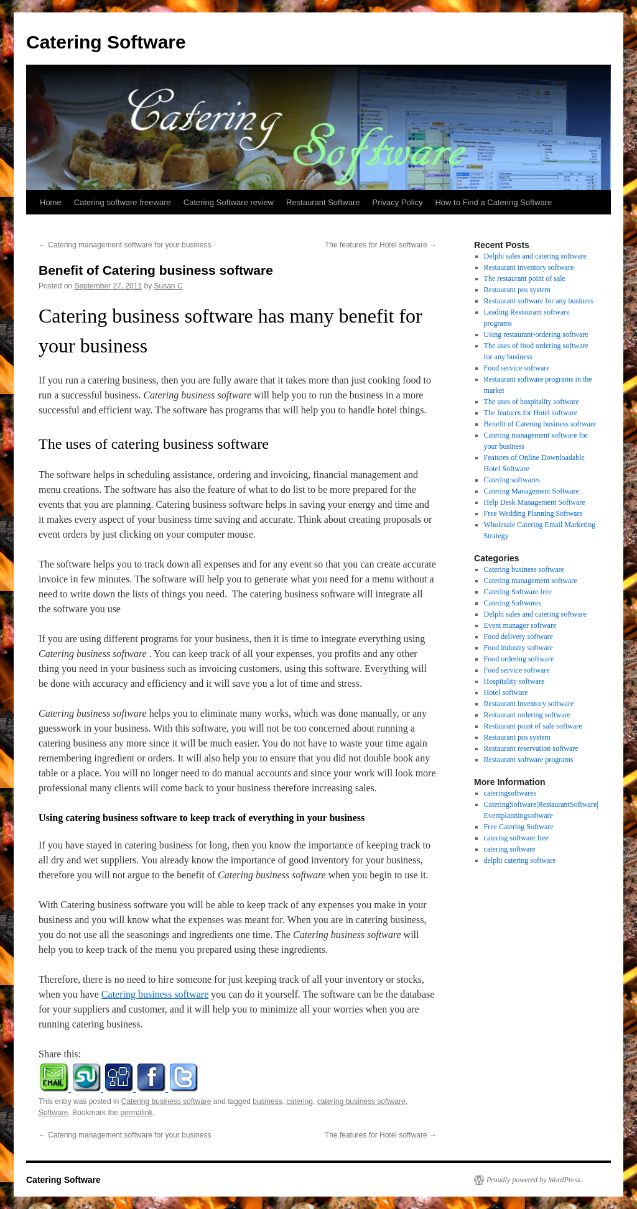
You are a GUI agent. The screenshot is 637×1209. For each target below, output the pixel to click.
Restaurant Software (323, 202)
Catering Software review (229, 202)
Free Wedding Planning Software (533, 513)
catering (299, 1101)
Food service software (517, 368)
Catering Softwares (512, 603)
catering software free (516, 838)
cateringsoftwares (510, 793)
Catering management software (530, 580)
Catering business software (154, 994)
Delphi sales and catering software (535, 256)
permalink (136, 1112)
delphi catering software (520, 860)
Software (53, 1112)
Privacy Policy (398, 202)
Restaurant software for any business (539, 301)
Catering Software (106, 42)
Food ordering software (519, 659)
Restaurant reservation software (531, 748)
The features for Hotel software (381, 245)
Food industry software (518, 647)
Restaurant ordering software (527, 714)
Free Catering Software (519, 826)
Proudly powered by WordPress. (534, 1179)
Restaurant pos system (517, 289)
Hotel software (506, 692)
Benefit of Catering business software (540, 424)
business (267, 1101)
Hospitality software (514, 681)
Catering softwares (512, 480)
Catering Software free (518, 591)
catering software (510, 849)
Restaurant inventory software (529, 267)
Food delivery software (518, 636)
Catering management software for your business (125, 245)
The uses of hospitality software (531, 401)
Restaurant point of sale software (533, 726)
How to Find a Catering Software (493, 202)
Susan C (168, 286)
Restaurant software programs (529, 759)
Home (51, 202)
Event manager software (520, 625)
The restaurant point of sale (524, 278)
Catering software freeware (122, 202)
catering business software (361, 1101)
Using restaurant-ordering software (536, 334)
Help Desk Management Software (534, 502)
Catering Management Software (531, 491)
